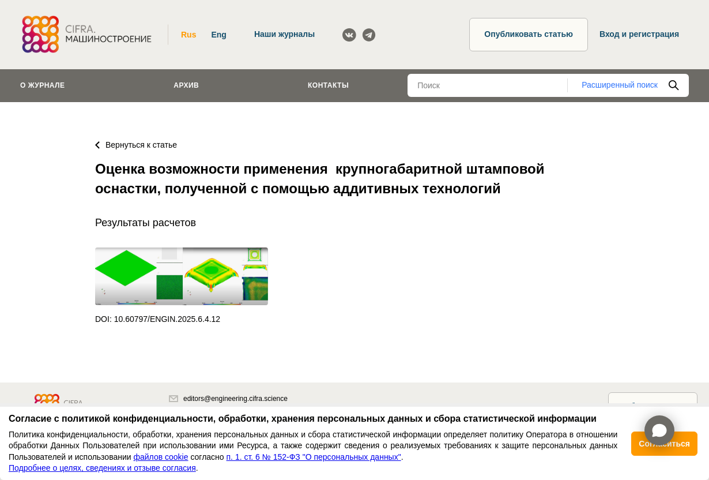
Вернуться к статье (136, 144)
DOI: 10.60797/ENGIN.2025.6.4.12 (157, 319)
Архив (186, 85)
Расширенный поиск (620, 84)
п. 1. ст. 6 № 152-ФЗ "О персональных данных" (314, 457)
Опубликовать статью (528, 34)
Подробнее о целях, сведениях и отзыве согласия (102, 467)
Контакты (328, 85)
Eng (218, 34)
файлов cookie (160, 457)
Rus (188, 34)
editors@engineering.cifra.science (228, 399)
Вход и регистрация (639, 34)
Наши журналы (284, 34)
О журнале (42, 85)
